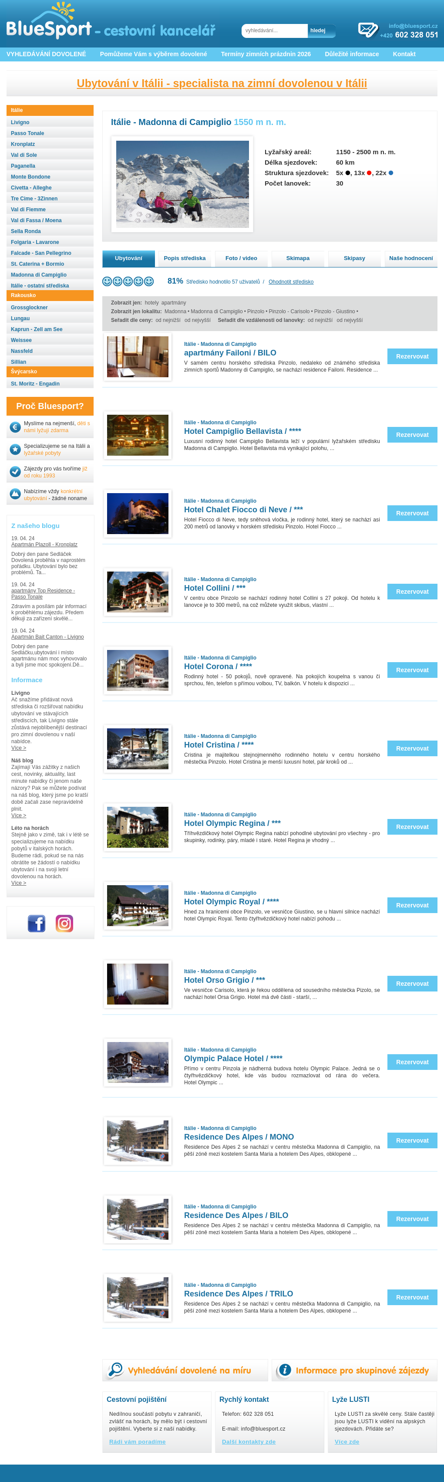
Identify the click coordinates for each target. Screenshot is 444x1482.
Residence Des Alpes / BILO (236, 1215)
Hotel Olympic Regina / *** (232, 823)
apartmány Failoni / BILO (230, 353)
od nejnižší (167, 320)
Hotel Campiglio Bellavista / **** (242, 431)
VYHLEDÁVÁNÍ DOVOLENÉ (46, 54)
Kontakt (404, 54)
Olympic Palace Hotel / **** (233, 1058)
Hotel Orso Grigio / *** (224, 980)
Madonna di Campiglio (216, 311)
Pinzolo (255, 311)
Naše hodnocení (411, 258)
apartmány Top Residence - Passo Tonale (43, 594)
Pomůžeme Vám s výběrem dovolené (153, 54)
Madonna (175, 311)
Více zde (347, 1441)
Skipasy (354, 258)
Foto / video (241, 258)
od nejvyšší (198, 320)
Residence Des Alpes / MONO (239, 1137)
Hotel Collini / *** (215, 588)
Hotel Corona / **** (218, 666)
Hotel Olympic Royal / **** (231, 901)
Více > (18, 748)
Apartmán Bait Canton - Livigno (47, 637)
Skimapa (297, 258)
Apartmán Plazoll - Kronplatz (44, 544)
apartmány (173, 303)
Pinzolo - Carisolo (289, 311)
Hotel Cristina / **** (219, 745)
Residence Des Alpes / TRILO (238, 1293)
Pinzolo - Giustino (334, 311)
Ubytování (128, 258)
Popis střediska (184, 258)
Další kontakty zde (249, 1441)
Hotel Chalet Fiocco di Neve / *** (243, 509)
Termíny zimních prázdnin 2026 (266, 54)
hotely (152, 303)
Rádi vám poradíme (137, 1441)
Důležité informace (352, 54)
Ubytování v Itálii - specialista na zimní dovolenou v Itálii (222, 83)
